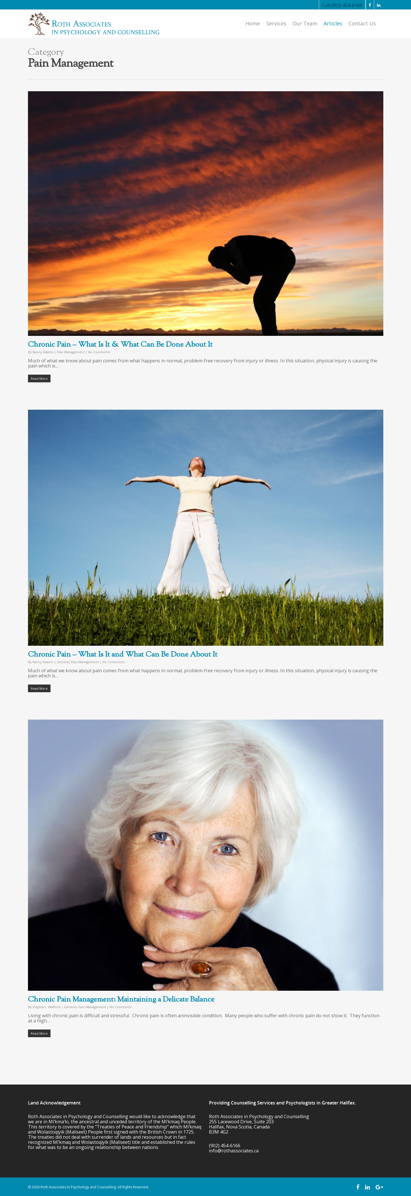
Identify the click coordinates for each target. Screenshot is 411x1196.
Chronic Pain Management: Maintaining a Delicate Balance (121, 999)
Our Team (305, 23)
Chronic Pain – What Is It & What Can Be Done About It (120, 345)
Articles (333, 23)
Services (276, 23)
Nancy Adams (43, 352)
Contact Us (362, 23)
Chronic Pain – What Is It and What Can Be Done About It (122, 654)
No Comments (99, 352)
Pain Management (70, 352)
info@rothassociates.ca (234, 1151)
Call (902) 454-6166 (342, 5)
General (63, 662)
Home (252, 23)
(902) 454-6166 (224, 1145)
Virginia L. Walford (46, 1007)
